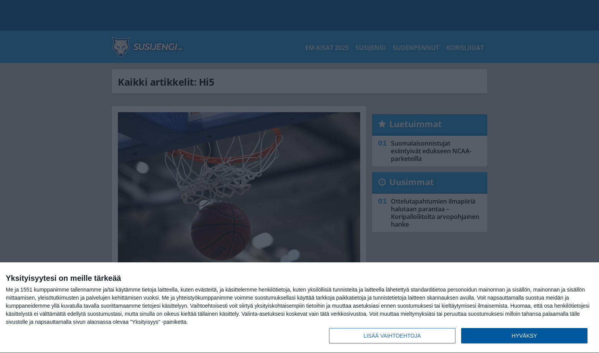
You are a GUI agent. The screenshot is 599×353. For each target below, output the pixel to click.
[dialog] (299, 308)
